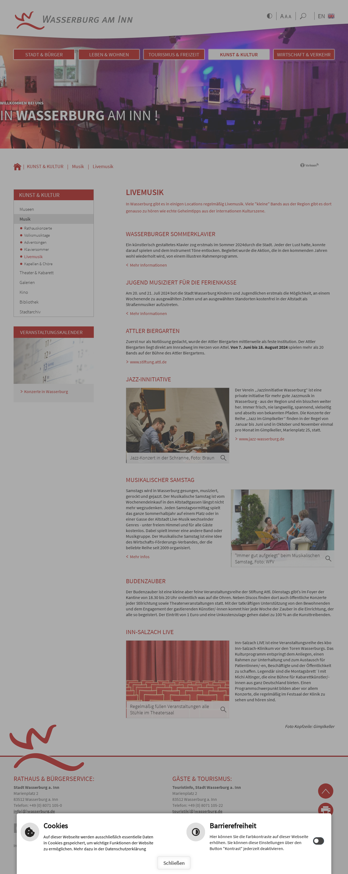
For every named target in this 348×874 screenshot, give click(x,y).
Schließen (174, 863)
